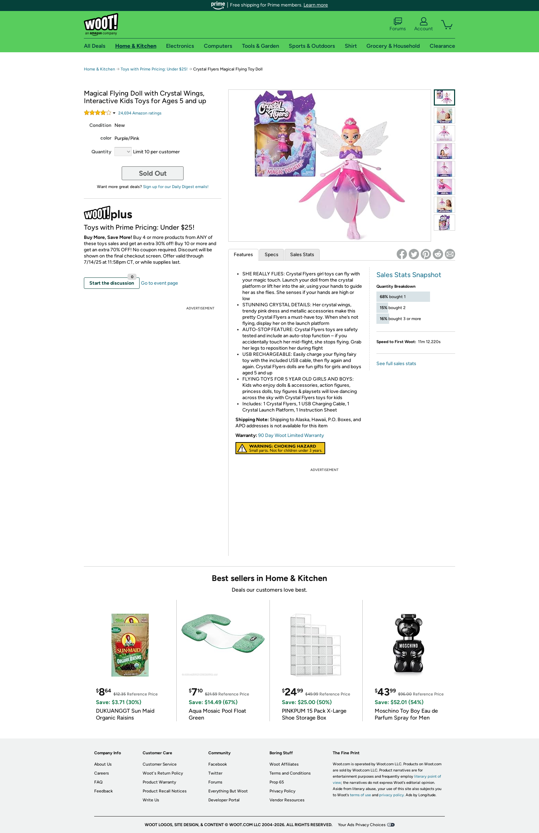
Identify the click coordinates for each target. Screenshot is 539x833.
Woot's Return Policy (163, 773)
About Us (103, 764)
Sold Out (153, 173)
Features (243, 254)
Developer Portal (224, 800)
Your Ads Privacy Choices (362, 824)
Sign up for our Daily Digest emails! (176, 186)
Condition (100, 125)
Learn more (316, 5)
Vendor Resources (287, 800)
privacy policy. (392, 795)
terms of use (360, 795)
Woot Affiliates (284, 764)
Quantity (101, 152)
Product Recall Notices (165, 791)
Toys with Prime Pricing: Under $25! (155, 69)
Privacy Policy (282, 791)
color (105, 138)
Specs (271, 254)
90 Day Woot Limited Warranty (291, 435)
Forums (397, 24)
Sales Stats (302, 254)
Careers (101, 773)
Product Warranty (159, 782)
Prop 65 (277, 782)
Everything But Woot (228, 791)
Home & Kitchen (99, 69)
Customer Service (160, 764)
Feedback (103, 791)
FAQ (98, 782)
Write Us (151, 800)
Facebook (217, 764)
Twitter (215, 773)
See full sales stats (396, 363)
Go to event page (159, 283)
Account (423, 24)
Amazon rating (140, 113)
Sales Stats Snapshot (408, 275)
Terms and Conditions (290, 773)
